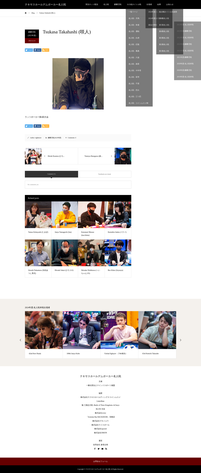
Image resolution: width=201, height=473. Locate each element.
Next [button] (180, 340)
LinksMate (100, 401)
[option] (44, 334)
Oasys (117, 405)
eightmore (38, 138)
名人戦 (106, 4)
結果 (159, 4)
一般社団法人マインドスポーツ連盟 (100, 385)
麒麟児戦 (117, 4)
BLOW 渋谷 (100, 409)
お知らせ (169, 4)
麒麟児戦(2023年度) (32, 33)
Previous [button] (20, 340)
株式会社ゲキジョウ (100, 421)
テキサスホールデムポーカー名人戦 (45, 4)
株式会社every (100, 413)
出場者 (149, 4)
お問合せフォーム (100, 461)
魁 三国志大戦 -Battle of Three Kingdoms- (97, 405)
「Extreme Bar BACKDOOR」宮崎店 (100, 417)
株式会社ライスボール (100, 425)
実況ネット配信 (92, 4)
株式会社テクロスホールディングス (95, 397)
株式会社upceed (100, 429)
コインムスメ (115, 397)
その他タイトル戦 (134, 4)
